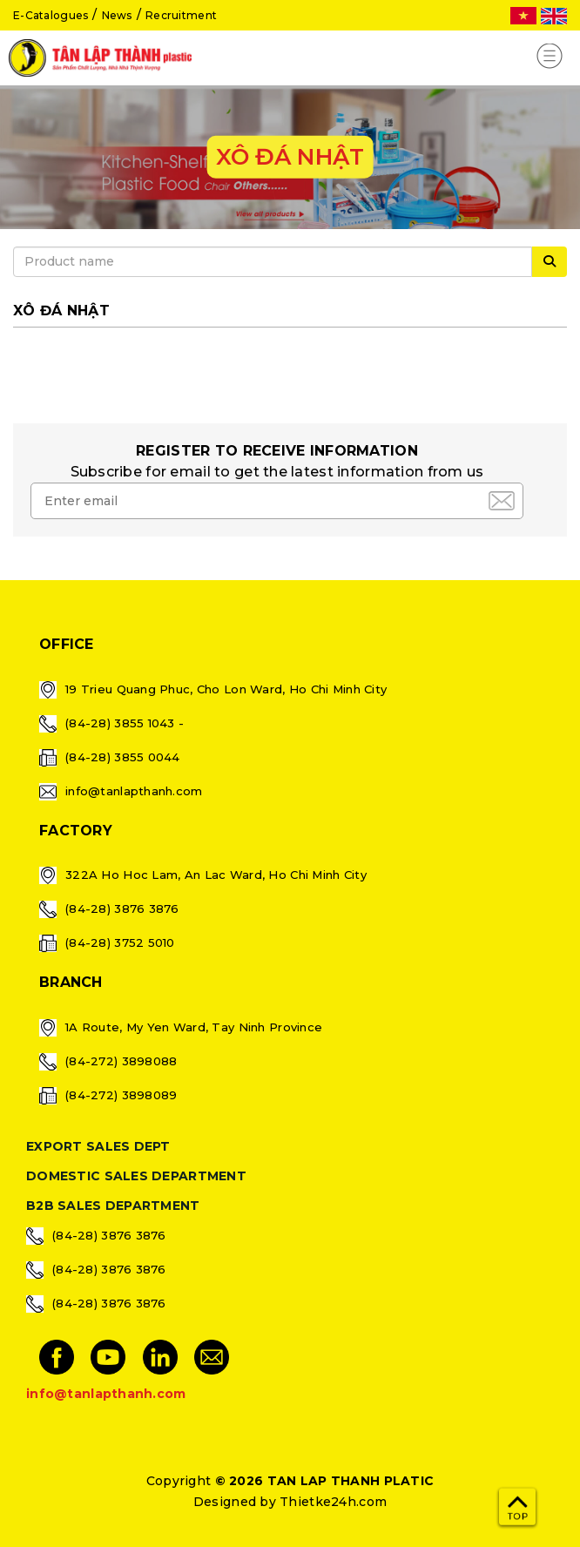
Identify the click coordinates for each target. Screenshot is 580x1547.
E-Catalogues (50, 15)
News (117, 15)
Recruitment (181, 15)
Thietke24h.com (333, 1502)
